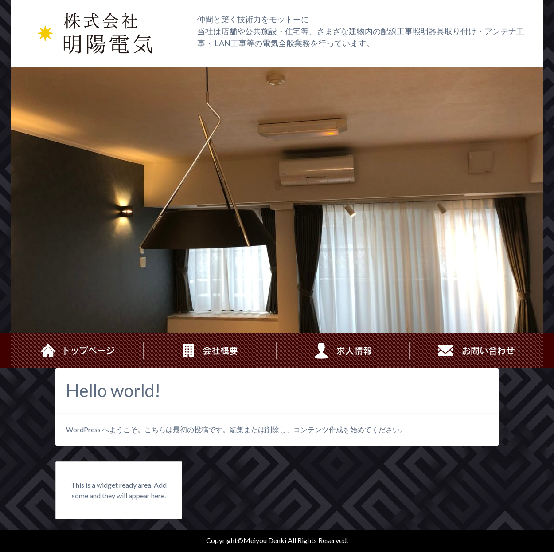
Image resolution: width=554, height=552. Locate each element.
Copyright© (224, 540)
